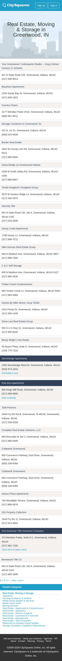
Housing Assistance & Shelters (17, 598)
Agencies (48, 638)
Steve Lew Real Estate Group (17, 321)
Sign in (53, 5)
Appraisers (7, 596)
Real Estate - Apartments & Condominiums (22, 608)
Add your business (12, 638)
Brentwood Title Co (12, 559)
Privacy (40, 641)
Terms (48, 641)
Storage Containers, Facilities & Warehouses (23, 625)
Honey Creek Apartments (15, 228)
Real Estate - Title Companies (16, 620)
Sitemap (31, 641)
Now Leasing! (9, 397)
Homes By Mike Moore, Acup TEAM (20, 302)
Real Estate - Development (15, 618)
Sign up (41, 5)
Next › (15, 580)
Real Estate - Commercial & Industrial (20, 615)
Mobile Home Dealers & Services (18, 601)
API (56, 638)
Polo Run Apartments (13, 383)
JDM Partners (9, 407)
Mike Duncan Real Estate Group (19, 247)
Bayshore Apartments (13, 86)
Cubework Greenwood (13, 448)
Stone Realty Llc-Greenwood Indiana (21, 165)
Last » (21, 580)
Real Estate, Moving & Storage (18, 593)
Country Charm (10, 105)
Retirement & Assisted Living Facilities (20, 623)
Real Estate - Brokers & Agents (17, 613)
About (13, 641)
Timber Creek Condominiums (17, 284)
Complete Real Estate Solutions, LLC (21, 430)
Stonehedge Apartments (14, 358)
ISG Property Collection (14, 512)
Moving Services (10, 605)
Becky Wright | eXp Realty (15, 340)
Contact (21, 641)
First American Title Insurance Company (22, 531)
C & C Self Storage (12, 265)
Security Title (8, 206)
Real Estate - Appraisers (14, 610)
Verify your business (32, 638)
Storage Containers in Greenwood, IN (21, 123)
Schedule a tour (10, 373)
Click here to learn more (14, 549)
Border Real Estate (12, 142)
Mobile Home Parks (11, 603)
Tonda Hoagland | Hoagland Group (20, 187)
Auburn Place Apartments (15, 493)
